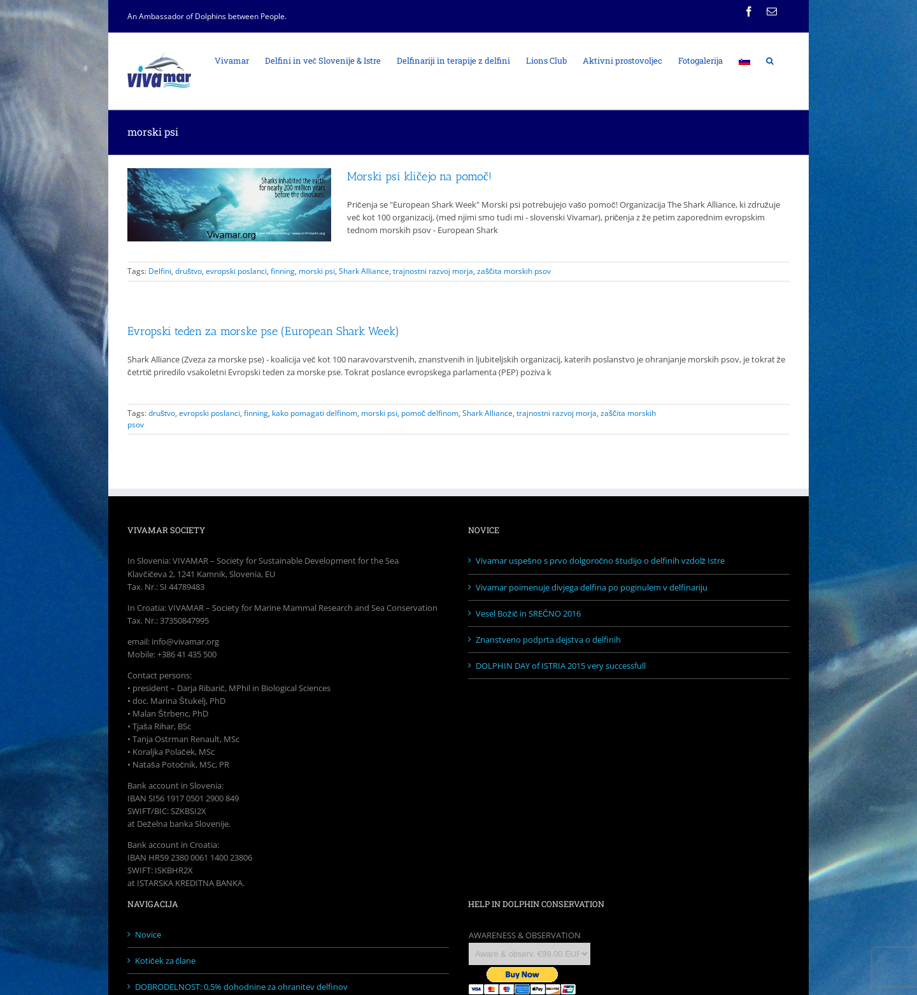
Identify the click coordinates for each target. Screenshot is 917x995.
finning (283, 271)
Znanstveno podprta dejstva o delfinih (548, 639)
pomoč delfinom (429, 413)
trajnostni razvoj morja (433, 271)
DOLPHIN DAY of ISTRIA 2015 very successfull (561, 665)
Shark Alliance (364, 271)
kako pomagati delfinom (314, 413)
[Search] (770, 60)
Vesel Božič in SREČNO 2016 (528, 613)
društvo (188, 271)
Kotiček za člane (165, 960)
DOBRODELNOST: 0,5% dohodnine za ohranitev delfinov (241, 986)
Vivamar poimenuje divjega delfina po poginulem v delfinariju (591, 587)
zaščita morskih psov (514, 271)
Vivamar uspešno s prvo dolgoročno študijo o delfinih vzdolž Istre (600, 560)
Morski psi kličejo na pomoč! (419, 176)
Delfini (159, 271)
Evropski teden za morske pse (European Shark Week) (263, 331)
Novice (148, 934)
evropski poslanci (236, 271)
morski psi (317, 271)
